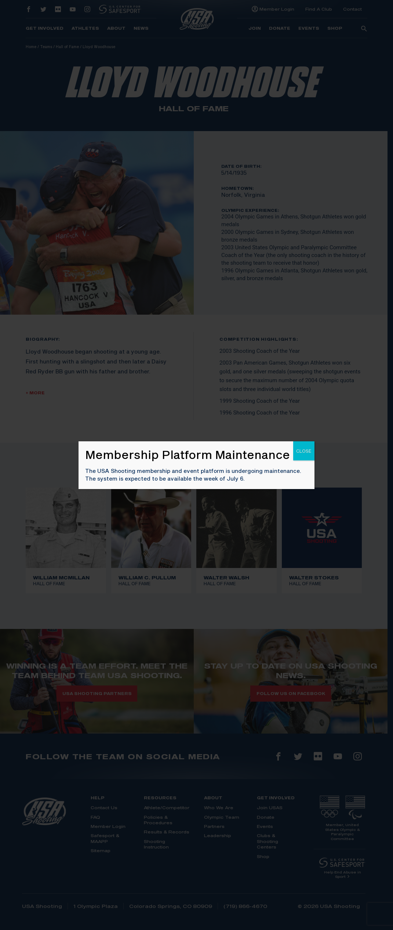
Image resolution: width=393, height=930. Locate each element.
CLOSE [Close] (304, 450)
